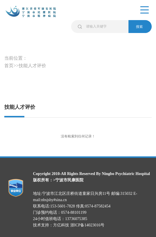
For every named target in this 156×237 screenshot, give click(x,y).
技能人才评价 (32, 65)
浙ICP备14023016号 (87, 225)
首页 (8, 65)
